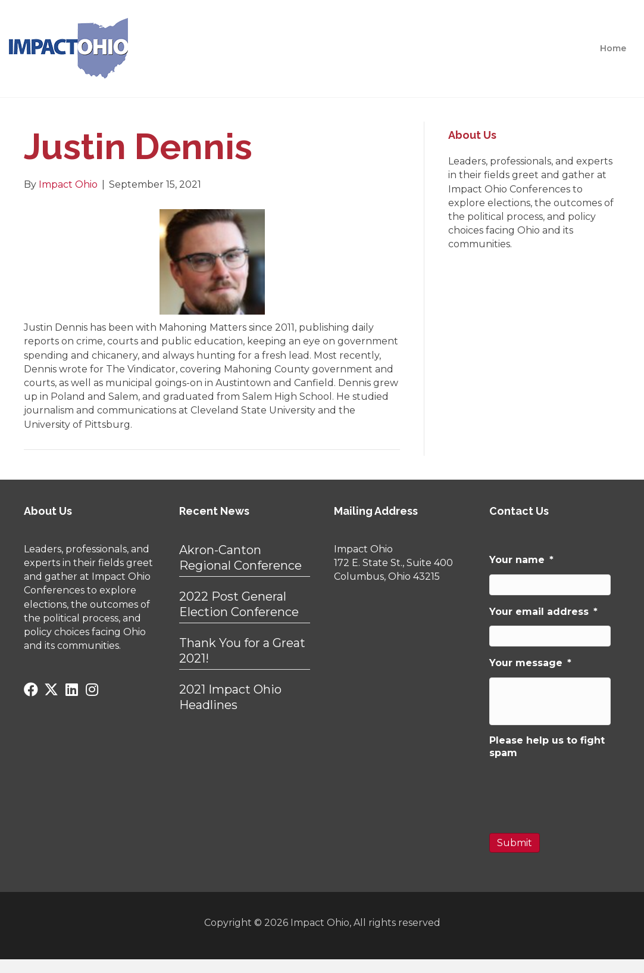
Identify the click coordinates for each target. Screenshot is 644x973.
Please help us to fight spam (547, 746)
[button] (31, 689)
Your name (521, 559)
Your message (530, 663)
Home (613, 48)
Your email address (543, 611)
